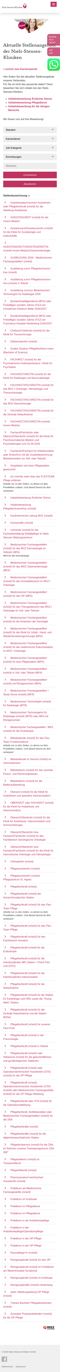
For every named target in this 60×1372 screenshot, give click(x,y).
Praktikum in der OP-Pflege (25, 1238)
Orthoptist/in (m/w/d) (21, 861)
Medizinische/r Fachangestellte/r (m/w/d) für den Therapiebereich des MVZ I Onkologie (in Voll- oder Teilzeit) (27, 607)
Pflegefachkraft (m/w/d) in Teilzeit (29, 1046)
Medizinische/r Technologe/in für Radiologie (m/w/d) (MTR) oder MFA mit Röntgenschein (25, 716)
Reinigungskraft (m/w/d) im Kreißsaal (31, 1277)
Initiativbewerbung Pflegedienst (27, 102)
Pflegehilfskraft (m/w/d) (23, 1170)
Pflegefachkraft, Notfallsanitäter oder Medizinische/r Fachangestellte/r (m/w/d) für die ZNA (28, 1116)
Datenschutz (7, 1366)
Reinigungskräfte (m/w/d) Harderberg (31, 1285)
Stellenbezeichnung (17, 195)
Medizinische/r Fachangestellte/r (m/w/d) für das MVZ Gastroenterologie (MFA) (25, 566)
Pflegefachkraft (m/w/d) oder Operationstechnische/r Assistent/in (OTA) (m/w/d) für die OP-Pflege (27, 1072)
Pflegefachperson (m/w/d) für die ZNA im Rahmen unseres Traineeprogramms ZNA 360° (28, 1148)
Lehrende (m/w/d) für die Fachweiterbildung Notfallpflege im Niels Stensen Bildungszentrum (26, 534)
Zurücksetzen (30, 175)
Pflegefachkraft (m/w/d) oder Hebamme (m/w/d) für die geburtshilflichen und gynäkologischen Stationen (27, 1057)
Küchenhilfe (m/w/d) (21, 522)
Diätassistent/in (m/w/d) (23, 341)
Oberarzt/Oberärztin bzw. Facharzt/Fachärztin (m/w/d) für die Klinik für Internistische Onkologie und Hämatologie (28, 850)
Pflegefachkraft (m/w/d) (23, 886)
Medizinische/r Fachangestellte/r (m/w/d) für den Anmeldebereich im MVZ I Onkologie (26, 581)
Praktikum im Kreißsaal (23, 1199)
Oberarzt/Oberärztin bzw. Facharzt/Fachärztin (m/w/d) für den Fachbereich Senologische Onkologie (24, 836)
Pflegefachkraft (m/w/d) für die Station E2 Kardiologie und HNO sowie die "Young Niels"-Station (28, 999)
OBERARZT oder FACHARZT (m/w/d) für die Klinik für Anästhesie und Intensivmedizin (28, 806)
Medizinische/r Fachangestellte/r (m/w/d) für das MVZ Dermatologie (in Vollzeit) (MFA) (25, 548)
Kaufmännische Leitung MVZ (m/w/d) (31, 515)
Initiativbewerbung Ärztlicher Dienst (30, 98)
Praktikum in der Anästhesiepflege (29, 1220)
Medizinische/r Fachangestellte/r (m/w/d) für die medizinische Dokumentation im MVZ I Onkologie (28, 647)
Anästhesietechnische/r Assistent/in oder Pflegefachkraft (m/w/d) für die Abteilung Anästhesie (27, 206)
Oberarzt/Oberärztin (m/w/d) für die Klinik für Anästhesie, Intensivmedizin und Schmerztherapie (26, 821)
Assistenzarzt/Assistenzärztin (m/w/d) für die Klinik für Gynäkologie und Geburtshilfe (28, 232)
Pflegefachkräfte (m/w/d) (24, 1126)
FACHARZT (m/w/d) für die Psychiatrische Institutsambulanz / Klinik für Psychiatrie (27, 363)
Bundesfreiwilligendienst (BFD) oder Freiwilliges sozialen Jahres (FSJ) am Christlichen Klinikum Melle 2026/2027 (27, 305)
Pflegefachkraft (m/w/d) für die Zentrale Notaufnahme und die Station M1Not (24, 1013)
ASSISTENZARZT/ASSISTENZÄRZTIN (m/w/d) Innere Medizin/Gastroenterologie (26, 248)
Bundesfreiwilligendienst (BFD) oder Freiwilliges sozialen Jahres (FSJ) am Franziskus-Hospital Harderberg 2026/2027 (27, 320)
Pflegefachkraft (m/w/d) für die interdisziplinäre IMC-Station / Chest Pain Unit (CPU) (26, 962)
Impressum (21, 1366)
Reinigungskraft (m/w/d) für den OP (30, 1259)
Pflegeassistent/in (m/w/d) (25, 868)
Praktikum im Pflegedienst (25, 1206)
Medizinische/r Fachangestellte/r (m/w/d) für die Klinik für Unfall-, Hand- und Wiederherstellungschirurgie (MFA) (27, 632)
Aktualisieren (30, 184)
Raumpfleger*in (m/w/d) (23, 1252)
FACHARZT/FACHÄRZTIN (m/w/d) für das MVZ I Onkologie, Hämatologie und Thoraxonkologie (28, 389)
